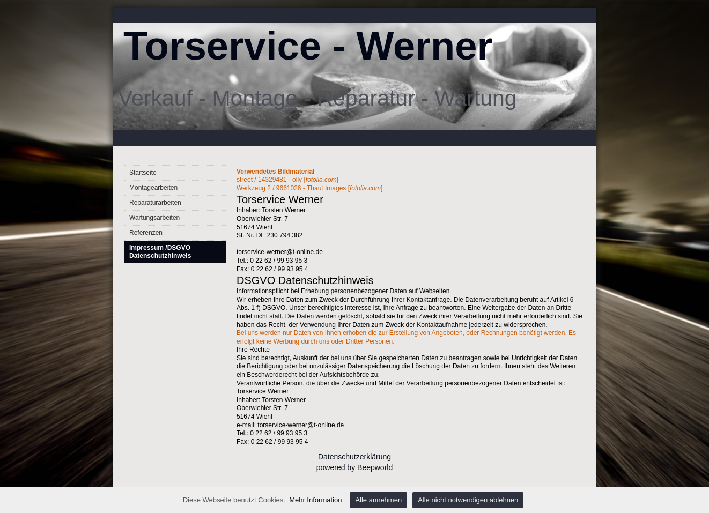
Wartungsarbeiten (154, 217)
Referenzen (146, 232)
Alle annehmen (378, 500)
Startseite (143, 172)
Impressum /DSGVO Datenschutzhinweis (160, 251)
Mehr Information (315, 500)
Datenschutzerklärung (354, 456)
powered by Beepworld (354, 467)
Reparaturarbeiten (155, 202)
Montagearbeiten (153, 187)
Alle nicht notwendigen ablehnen (468, 500)
